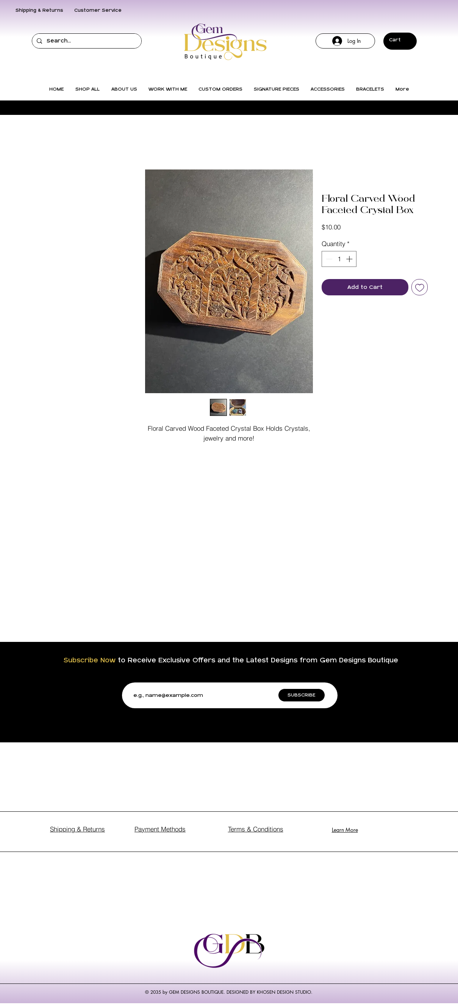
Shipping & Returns (39, 10)
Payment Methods (160, 829)
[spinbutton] (339, 259)
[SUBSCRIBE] (301, 695)
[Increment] (350, 259)
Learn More (345, 829)
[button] (400, 39)
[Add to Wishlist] (419, 287)
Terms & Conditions (255, 829)
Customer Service (98, 10)
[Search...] (86, 41)
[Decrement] (328, 259)
